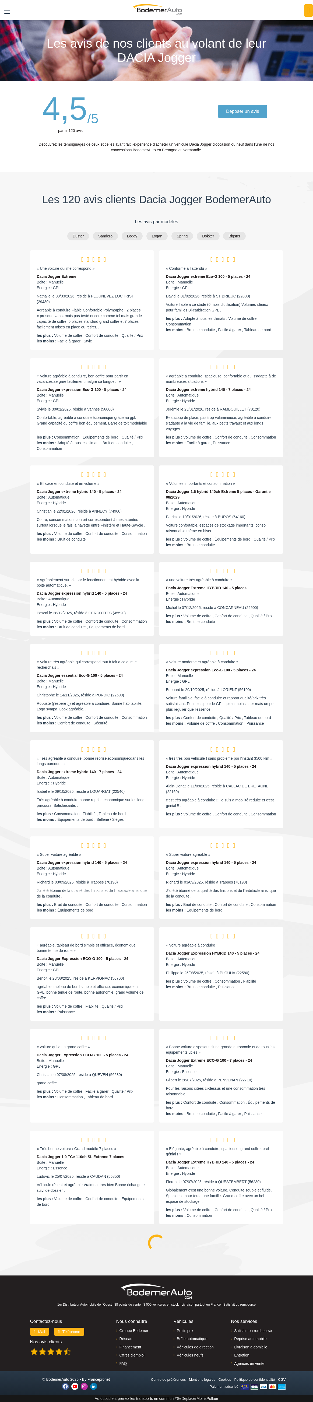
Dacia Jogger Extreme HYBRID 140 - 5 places (206, 588)
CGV (282, 1380)
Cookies (225, 1380)
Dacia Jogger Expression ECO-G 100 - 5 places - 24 (82, 958)
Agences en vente (249, 1363)
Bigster (234, 236)
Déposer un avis (242, 111)
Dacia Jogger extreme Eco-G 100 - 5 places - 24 (208, 276)
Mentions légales (202, 1380)
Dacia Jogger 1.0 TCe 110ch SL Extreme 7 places (80, 1157)
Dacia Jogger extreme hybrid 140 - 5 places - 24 (79, 491)
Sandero (105, 236)
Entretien (241, 1355)
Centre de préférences (168, 1380)
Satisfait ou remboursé (253, 1331)
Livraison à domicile (250, 1347)
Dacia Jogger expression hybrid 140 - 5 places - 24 (82, 593)
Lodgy (132, 236)
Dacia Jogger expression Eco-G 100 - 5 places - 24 (82, 389)
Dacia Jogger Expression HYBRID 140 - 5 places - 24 (213, 953)
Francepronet (98, 1379)
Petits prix (185, 1331)
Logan (157, 236)
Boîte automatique (192, 1339)
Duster (78, 236)
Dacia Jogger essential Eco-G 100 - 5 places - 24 (80, 675)
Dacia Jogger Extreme (56, 276)
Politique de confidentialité (254, 1380)
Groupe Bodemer (133, 1331)
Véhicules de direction (195, 1347)
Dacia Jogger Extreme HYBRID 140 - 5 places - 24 (210, 1162)
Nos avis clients (46, 1341)
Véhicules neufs (190, 1355)
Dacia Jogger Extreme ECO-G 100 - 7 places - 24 (209, 1060)
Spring (182, 236)
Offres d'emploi (131, 1355)
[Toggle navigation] (5, 10)
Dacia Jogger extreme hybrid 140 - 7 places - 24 (208, 389)
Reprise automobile (250, 1339)
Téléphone (69, 1332)
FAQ (123, 1363)
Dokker (208, 236)
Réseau (125, 1339)
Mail (39, 1332)
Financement (130, 1347)
